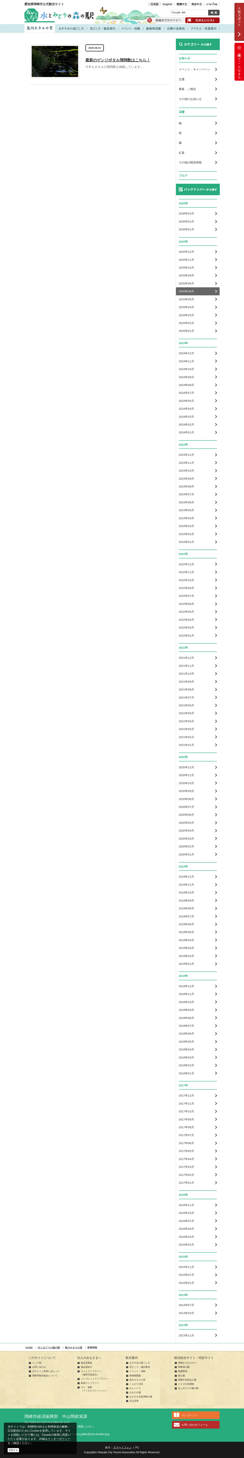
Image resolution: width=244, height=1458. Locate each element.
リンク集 (36, 1362)
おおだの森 (135, 1392)
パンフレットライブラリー (94, 1379)
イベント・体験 (137, 1371)
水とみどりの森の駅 (188, 1388)
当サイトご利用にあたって (46, 1371)
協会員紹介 (86, 1367)
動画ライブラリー (90, 1383)
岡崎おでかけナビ (187, 1362)
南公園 (181, 1375)
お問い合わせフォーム (194, 1424)
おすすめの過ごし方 (139, 1362)
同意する (13, 1450)
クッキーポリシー (59, 1438)
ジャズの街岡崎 (186, 1384)
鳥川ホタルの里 (137, 1379)
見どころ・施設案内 (139, 1367)
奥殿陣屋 (182, 1371)
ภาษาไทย (211, 4)
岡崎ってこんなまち (239, 62)
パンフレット (189, 1415)
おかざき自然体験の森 (140, 1396)
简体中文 (196, 4)
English (167, 4)
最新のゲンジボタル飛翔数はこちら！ (117, 60)
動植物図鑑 (135, 1375)
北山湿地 (134, 1401)
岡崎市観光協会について (44, 1375)
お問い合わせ (39, 1367)
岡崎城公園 (183, 1367)
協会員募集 (86, 1362)
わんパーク (135, 1388)
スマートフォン (122, 1447)
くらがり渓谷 (136, 1384)
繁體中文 (182, 4)
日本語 (154, 4)
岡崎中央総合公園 (187, 1379)
